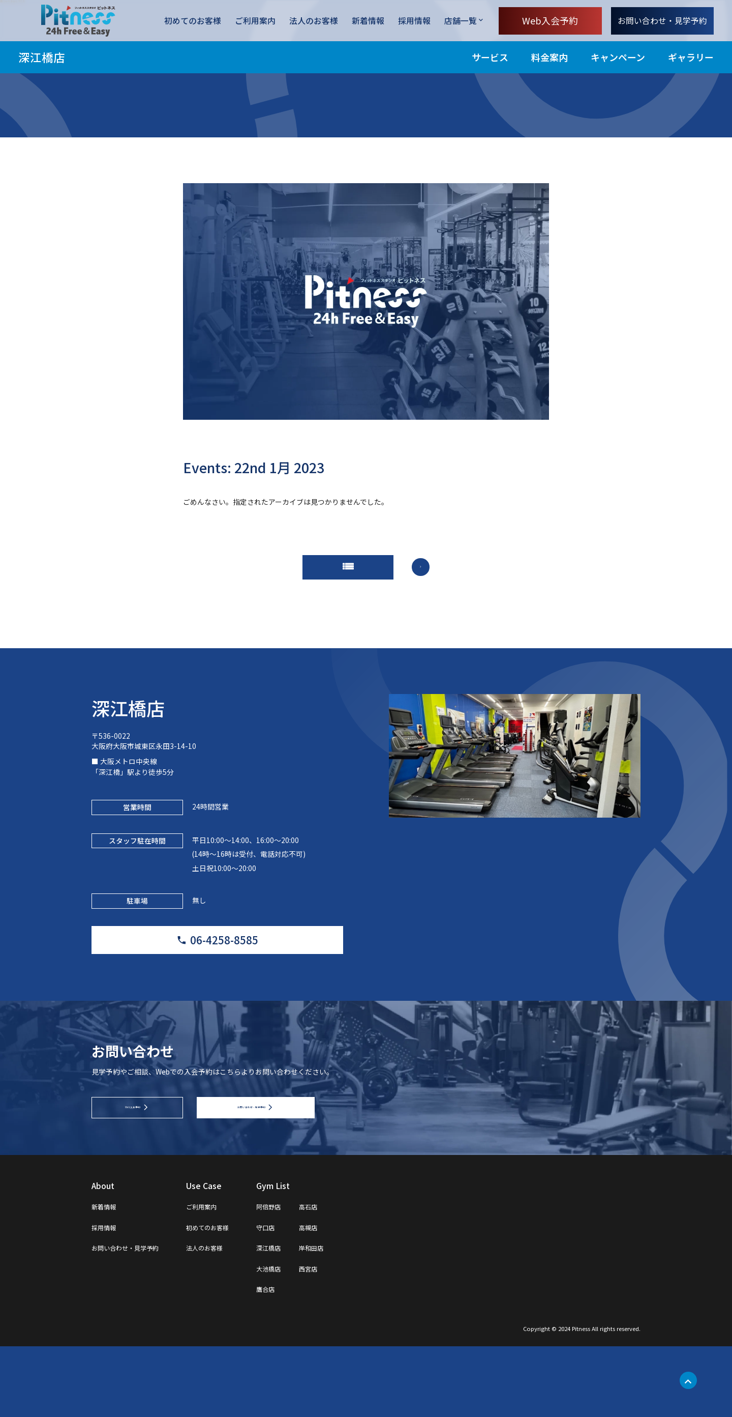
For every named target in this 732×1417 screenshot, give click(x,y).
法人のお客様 (313, 21)
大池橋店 (309, 1338)
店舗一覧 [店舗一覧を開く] (460, 20)
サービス (490, 57)
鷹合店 (305, 1359)
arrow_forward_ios (434, 575)
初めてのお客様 (192, 21)
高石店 (356, 1277)
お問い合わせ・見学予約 (662, 20)
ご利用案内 (255, 21)
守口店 (305, 1297)
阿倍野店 (309, 1277)
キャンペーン (618, 57)
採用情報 (414, 21)
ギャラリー (691, 57)
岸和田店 (360, 1318)
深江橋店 (41, 57)
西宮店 (356, 1338)
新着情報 (368, 21)
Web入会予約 (550, 20)
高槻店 (356, 1297)
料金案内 (549, 57)
